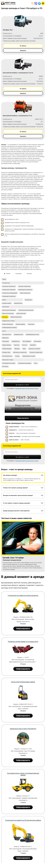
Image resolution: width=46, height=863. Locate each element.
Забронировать (23, 628)
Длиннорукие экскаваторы (25, 289)
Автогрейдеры (27, 341)
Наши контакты (23, 418)
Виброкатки (5, 338)
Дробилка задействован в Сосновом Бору (23, 642)
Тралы (4, 279)
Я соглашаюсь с (11, 460)
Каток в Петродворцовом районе (23, 682)
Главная (8, 273)
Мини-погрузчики (21, 313)
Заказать (23, 50)
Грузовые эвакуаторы (36, 352)
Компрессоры (6, 352)
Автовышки (37, 341)
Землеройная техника (29, 356)
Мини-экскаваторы (25, 293)
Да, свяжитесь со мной (22, 457)
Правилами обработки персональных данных (26, 460)
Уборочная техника (7, 359)
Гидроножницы (6, 345)
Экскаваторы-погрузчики (8, 289)
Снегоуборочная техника (8, 363)
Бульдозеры (28, 300)
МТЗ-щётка (5, 366)
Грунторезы (31, 324)
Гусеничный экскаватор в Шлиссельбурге (23, 595)
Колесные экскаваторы (24, 286)
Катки (4, 331)
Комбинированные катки (32, 334)
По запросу (23, 46)
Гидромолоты (16, 341)
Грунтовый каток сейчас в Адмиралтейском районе (23, 774)
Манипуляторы (18, 303)
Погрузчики (5, 306)
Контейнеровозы (7, 356)
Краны (4, 300)
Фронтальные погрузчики (8, 310)
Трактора (16, 345)
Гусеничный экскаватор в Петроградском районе (23, 820)
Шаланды (29, 273)
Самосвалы (5, 341)
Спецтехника (18, 273)
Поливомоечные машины (24, 363)
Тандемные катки (18, 334)
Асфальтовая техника (8, 321)
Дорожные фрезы (20, 324)
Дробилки (33, 345)
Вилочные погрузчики (8, 313)
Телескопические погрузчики (26, 310)
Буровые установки (34, 348)
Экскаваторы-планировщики (9, 293)
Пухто (35, 363)
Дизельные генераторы (20, 352)
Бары (24, 348)
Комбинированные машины (9, 327)
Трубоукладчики (6, 348)
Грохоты (24, 345)
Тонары (17, 356)
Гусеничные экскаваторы (8, 286)
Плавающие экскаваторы (8, 296)
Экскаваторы (6, 283)
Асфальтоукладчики (7, 324)
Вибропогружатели (16, 317)
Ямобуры (17, 348)
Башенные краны (6, 303)
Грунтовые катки (6, 334)
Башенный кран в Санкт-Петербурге (23, 729)
